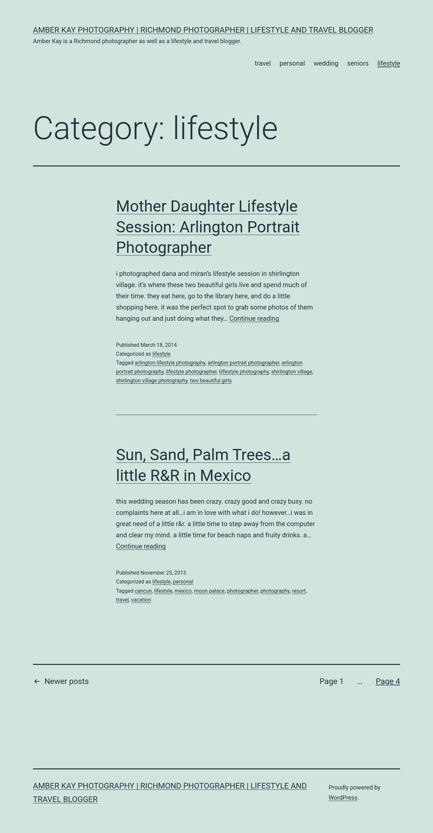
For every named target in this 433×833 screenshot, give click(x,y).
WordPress (343, 797)
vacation (141, 600)
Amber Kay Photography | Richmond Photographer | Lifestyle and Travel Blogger (203, 30)
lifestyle (388, 63)
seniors (357, 63)
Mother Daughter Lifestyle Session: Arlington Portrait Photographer (208, 227)
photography (274, 591)
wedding (326, 63)
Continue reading (254, 318)
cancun (143, 591)
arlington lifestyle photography (170, 363)
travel (263, 63)
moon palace (209, 591)
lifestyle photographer (191, 372)
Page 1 (332, 681)
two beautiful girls (211, 380)
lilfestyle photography (244, 372)
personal (292, 63)
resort (299, 591)
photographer (242, 591)
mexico (183, 591)
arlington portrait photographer (243, 363)
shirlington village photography (152, 380)
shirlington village (291, 372)
